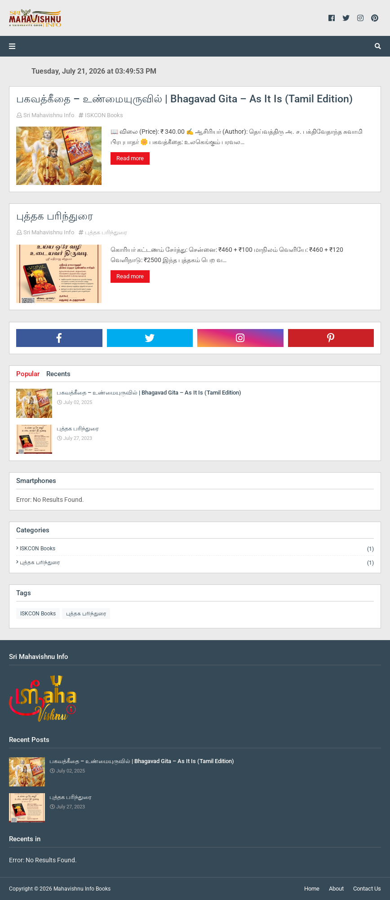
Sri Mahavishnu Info (48, 115)
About (336, 888)
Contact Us (367, 888)
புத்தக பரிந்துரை (54, 216)
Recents (58, 374)
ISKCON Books (104, 115)
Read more (130, 158)
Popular (28, 374)
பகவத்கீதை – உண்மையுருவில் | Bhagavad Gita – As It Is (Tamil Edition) (184, 99)
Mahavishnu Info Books (82, 889)
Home (311, 888)
